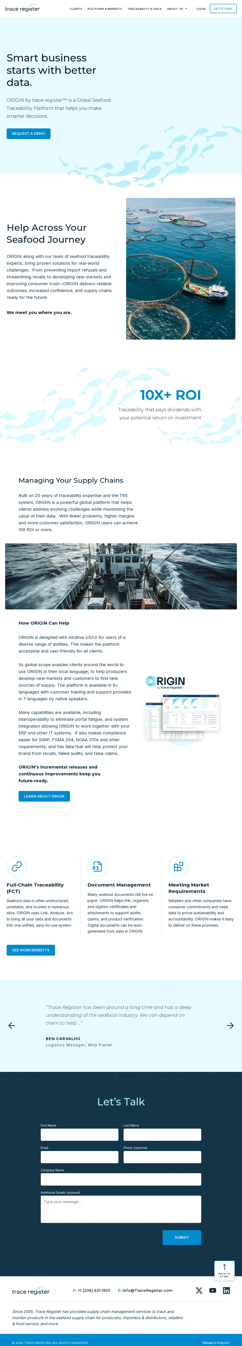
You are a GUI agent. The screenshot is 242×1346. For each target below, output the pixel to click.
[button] (177, 9)
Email (44, 1141)
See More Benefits (31, 950)
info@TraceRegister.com (148, 1284)
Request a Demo (28, 134)
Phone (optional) (135, 1141)
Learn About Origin (44, 796)
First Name (48, 1119)
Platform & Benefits (104, 8)
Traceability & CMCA (144, 8)
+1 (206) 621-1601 (94, 1284)
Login (201, 8)
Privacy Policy (216, 1337)
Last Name (131, 1119)
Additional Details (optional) (60, 1186)
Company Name (52, 1164)
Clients (76, 8)
